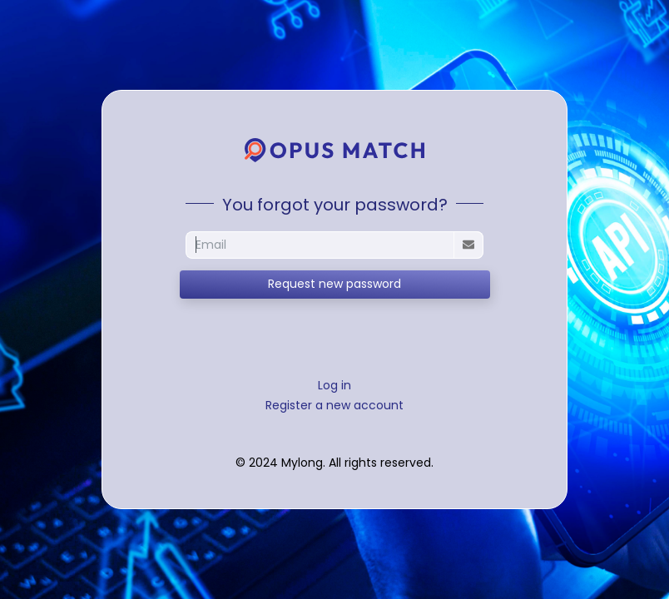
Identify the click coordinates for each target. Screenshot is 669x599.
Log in (334, 385)
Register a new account (334, 405)
